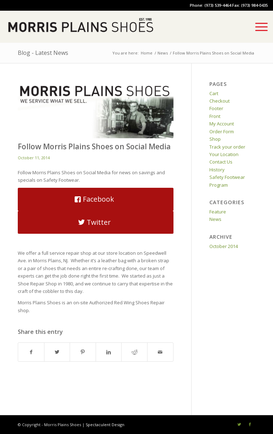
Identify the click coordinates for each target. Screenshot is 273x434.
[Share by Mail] (160, 352)
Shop (215, 139)
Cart (213, 93)
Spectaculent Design (105, 424)
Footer (216, 108)
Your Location (224, 154)
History (217, 169)
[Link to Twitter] (239, 424)
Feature (217, 211)
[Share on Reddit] (134, 352)
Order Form (221, 131)
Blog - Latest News (43, 53)
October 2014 (223, 246)
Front (214, 116)
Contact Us (220, 162)
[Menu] (258, 27)
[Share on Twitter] (57, 352)
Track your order (227, 147)
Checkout (219, 101)
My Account (221, 123)
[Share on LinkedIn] (109, 352)
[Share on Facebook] (31, 352)
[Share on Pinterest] (83, 352)
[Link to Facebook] (250, 424)
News (215, 219)
